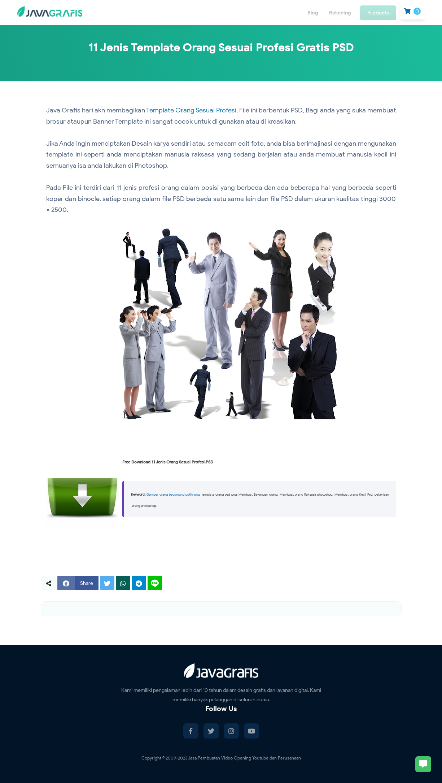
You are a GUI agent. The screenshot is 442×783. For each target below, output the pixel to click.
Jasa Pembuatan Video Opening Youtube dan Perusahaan (244, 758)
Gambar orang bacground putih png (173, 494)
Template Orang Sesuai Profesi (191, 110)
